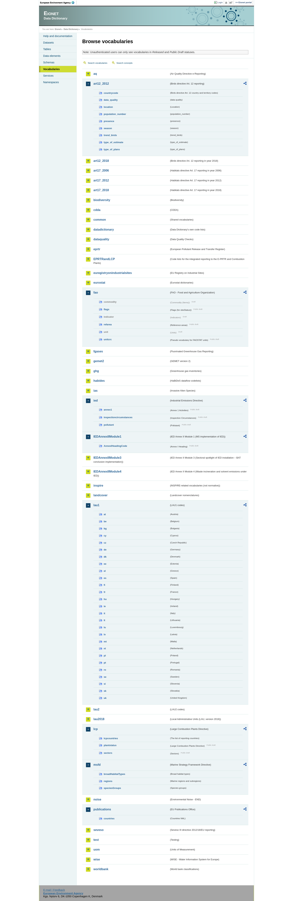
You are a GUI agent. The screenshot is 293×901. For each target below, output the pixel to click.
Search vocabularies (97, 63)
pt (105, 662)
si (105, 683)
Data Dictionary (71, 29)
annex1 (108, 409)
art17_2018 (101, 190)
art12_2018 (101, 160)
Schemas (48, 62)
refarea (108, 324)
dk (105, 556)
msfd (97, 764)
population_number (115, 114)
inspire (98, 485)
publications (102, 809)
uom (96, 849)
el (105, 571)
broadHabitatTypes (114, 774)
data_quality (111, 99)
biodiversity (101, 200)
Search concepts (124, 63)
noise (97, 799)
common (99, 219)
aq (95, 73)
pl (105, 655)
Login (220, 2)
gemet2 (98, 361)
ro (105, 669)
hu (105, 599)
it (104, 613)
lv (105, 634)
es (105, 578)
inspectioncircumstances (118, 417)
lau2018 (98, 719)
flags (106, 309)
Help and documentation (57, 36)
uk (105, 698)
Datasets (48, 42)
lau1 (96, 505)
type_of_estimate (113, 142)
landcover (100, 495)
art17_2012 (101, 180)
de (105, 549)
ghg (96, 371)
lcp (95, 729)
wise (96, 859)
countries (109, 818)
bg (105, 528)
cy (105, 535)
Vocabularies (51, 69)
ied (95, 400)
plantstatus (110, 745)
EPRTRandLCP (104, 259)
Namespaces (51, 82)
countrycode (111, 93)
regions (108, 781)
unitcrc (108, 339)
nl (105, 648)
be (105, 521)
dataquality (101, 239)
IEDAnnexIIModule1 (107, 436)
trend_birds (110, 135)
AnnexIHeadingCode (115, 446)
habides (99, 380)
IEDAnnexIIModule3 (107, 457)
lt (104, 620)
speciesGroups (112, 788)
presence (109, 121)
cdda (96, 210)
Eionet (58, 29)
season (108, 128)
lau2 (96, 709)
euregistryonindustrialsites (112, 272)
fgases (98, 351)
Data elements (52, 55)
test (96, 839)
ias (95, 390)
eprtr (96, 249)
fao (95, 292)
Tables (47, 49)
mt (105, 641)
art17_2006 (101, 170)
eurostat (99, 282)
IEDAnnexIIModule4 (107, 471)
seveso (98, 829)
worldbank (100, 869)
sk (105, 690)
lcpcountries (111, 738)
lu (105, 627)
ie (105, 606)
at (105, 514)
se (105, 676)
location (108, 107)
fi (104, 585)
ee (105, 563)
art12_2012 (101, 83)
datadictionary (103, 229)
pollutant (109, 424)
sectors (108, 753)
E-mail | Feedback (54, 889)
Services (48, 75)
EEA (58, 2)
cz (105, 542)
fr (104, 592)
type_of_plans (112, 149)
